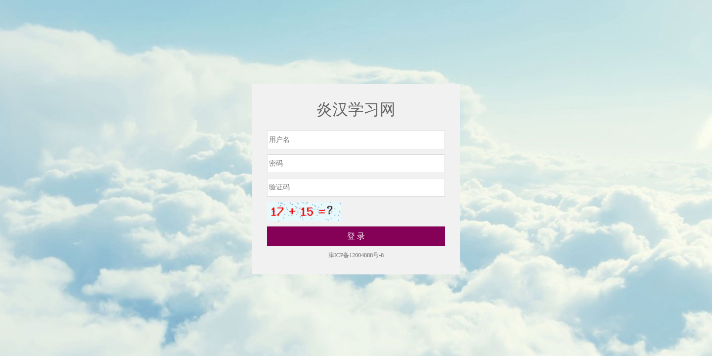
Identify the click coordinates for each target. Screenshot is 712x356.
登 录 (356, 236)
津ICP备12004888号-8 (356, 255)
